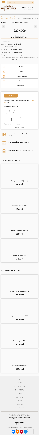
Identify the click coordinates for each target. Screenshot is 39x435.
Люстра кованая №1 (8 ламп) (19, 181)
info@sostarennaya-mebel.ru (19, 418)
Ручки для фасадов (21, 76)
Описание (11, 96)
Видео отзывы (19, 408)
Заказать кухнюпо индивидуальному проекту (19, 36)
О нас (19, 383)
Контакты (20, 397)
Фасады (21, 66)
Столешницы (21, 85)
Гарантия (19, 404)
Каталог (20, 379)
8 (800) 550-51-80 (27, 7)
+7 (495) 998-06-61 (19, 424)
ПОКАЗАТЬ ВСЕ (16, 60)
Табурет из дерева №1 (19, 255)
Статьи (19, 401)
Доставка (19, 393)
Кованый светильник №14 (19, 205)
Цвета (21, 71)
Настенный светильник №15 (19, 230)
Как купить (19, 390)
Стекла (21, 81)
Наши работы (19, 386)
